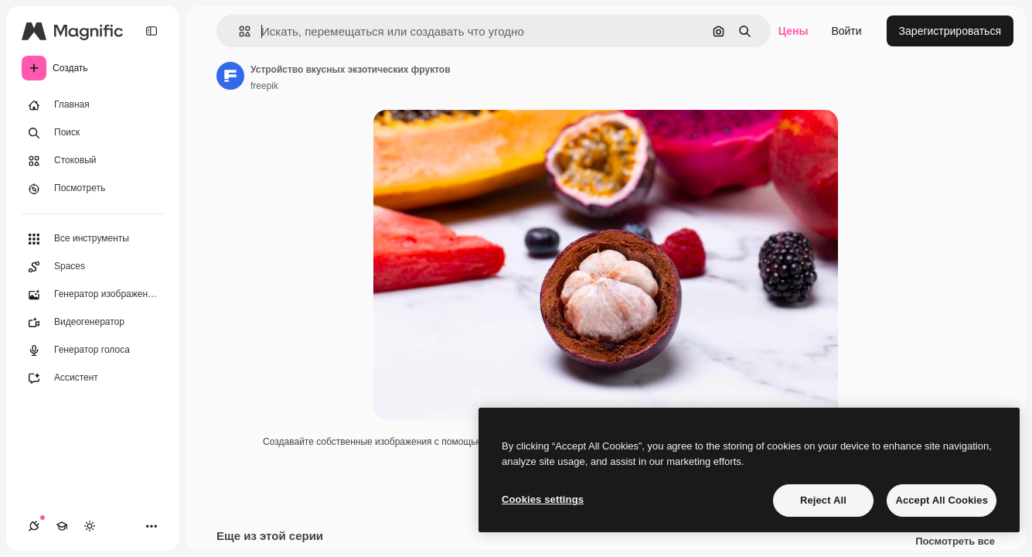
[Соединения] (34, 526)
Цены (793, 31)
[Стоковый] (93, 161)
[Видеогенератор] (93, 322)
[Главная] (93, 105)
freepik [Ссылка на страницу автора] (264, 85)
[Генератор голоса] (93, 350)
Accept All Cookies (941, 500)
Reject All (823, 500)
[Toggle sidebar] (151, 31)
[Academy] (61, 526)
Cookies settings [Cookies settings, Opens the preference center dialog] (543, 499)
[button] (238, 31)
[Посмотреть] (93, 188)
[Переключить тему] (89, 526)
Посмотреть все (955, 541)
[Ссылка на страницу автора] (230, 76)
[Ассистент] (93, 378)
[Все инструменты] (93, 239)
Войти (846, 31)
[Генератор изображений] (93, 294)
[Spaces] (93, 267)
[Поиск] (93, 133)
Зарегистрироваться (950, 31)
